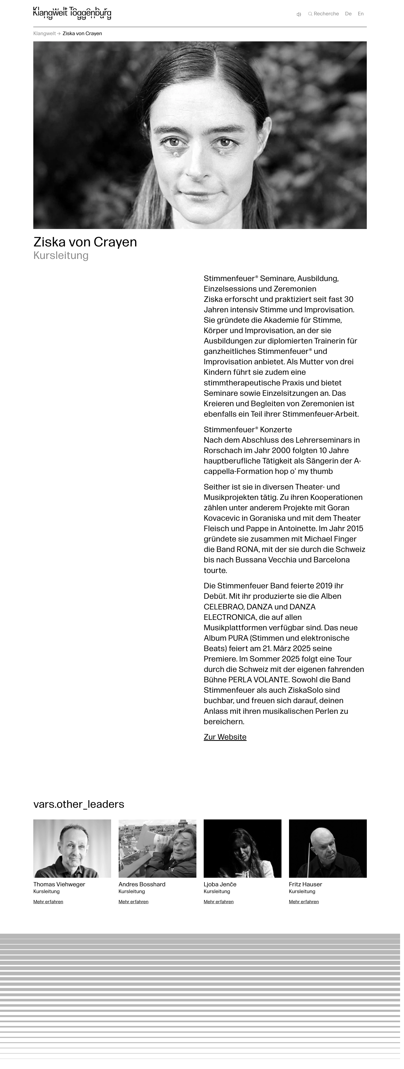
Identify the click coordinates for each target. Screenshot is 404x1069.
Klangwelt (44, 33)
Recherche (323, 13)
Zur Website (225, 738)
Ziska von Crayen (82, 33)
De (348, 14)
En (361, 14)
